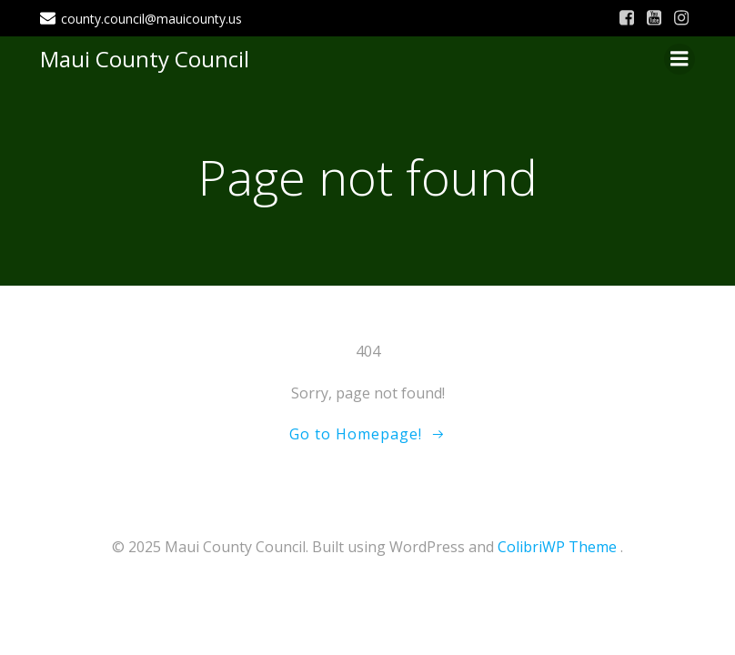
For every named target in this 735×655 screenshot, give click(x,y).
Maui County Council (144, 59)
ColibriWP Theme (557, 547)
